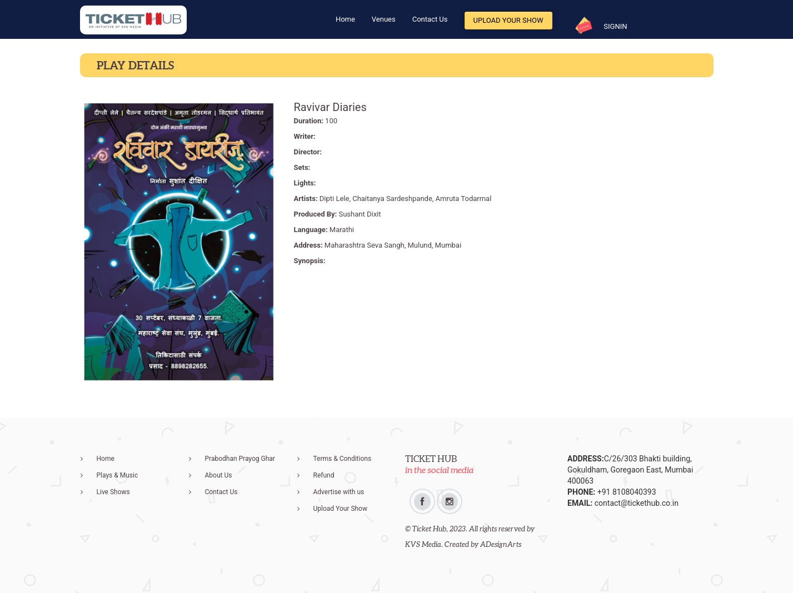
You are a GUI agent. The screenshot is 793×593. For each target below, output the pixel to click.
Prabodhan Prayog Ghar (240, 459)
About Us (218, 475)
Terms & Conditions (342, 459)
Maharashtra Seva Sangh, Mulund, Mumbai (393, 245)
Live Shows (113, 492)
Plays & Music (117, 475)
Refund (324, 475)
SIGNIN (615, 26)
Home (345, 19)
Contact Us (430, 19)
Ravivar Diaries (330, 107)
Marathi (342, 229)
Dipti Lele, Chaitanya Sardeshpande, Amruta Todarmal (406, 198)
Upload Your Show (508, 20)
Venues (384, 19)
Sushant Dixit (359, 214)
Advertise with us (339, 492)
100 (331, 121)
